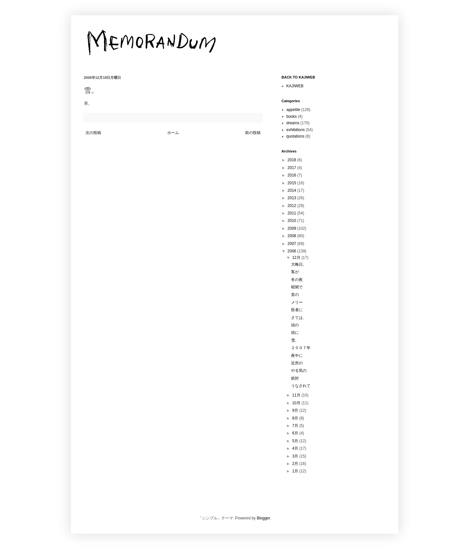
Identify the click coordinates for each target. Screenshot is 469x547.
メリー (297, 302)
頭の (295, 325)
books (292, 116)
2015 (292, 183)
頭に (295, 332)
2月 (295, 463)
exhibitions (296, 130)
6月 (295, 433)
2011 (292, 213)
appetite (293, 109)
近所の (297, 363)
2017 (292, 167)
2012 (292, 205)
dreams (293, 123)
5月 (295, 441)
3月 (295, 456)
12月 (296, 257)
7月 (295, 425)
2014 (292, 190)
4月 (295, 448)
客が (295, 272)
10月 (296, 403)
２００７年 (301, 348)
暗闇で (297, 287)
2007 (292, 243)
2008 (292, 236)
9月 (295, 410)
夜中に (297, 355)
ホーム (173, 132)
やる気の (299, 370)
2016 (292, 175)
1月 (295, 471)
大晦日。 (299, 264)
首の (295, 294)
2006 (292, 251)
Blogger (263, 518)
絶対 (295, 378)
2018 (292, 160)
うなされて (301, 385)
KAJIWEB (295, 86)
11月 (296, 395)
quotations (295, 136)
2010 (292, 220)
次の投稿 (93, 132)
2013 (292, 198)
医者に (297, 310)
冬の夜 (297, 279)
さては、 (299, 317)
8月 (295, 418)
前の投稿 (253, 132)
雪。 (295, 340)
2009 (292, 228)
